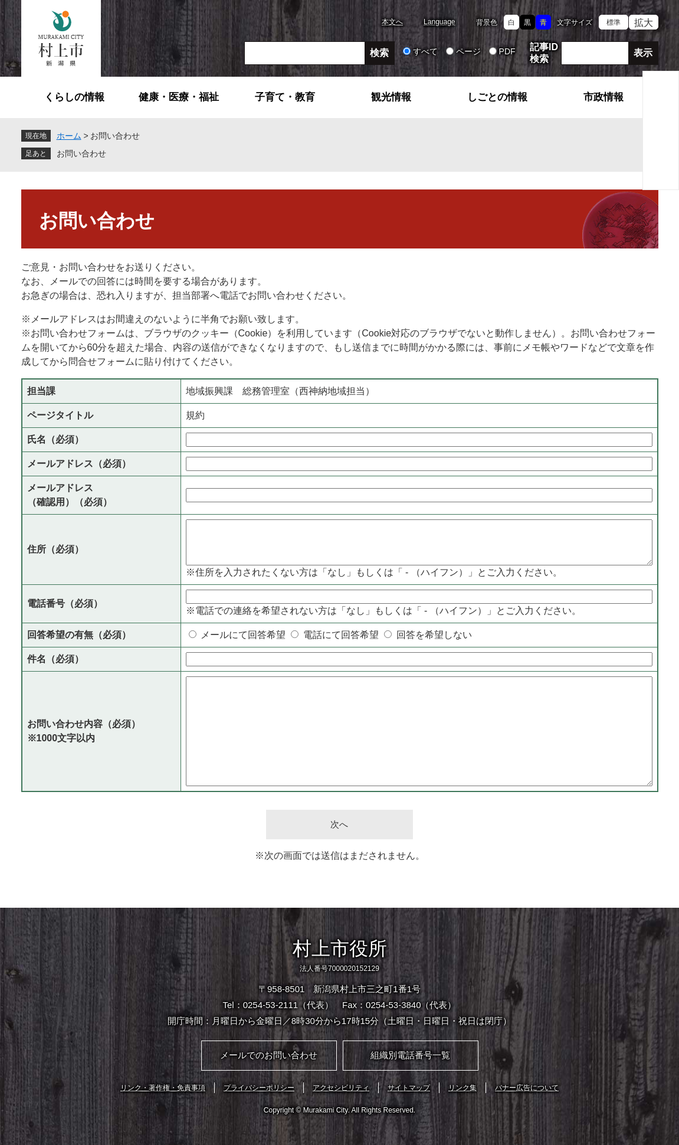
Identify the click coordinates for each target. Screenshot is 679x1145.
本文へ (392, 22)
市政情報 (603, 97)
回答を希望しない (434, 635)
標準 (613, 22)
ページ (468, 51)
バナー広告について (527, 1088)
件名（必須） (55, 659)
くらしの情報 (74, 97)
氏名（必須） (55, 439)
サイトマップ (409, 1088)
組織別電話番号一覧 (410, 1055)
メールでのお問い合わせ (268, 1055)
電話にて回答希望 (341, 635)
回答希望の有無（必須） (79, 635)
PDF (507, 51)
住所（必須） (55, 549)
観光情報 (391, 97)
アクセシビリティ (341, 1088)
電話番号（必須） (65, 603)
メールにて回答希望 (243, 635)
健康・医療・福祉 (179, 97)
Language (439, 22)
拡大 (643, 23)
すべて (425, 51)
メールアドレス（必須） (79, 464)
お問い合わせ (81, 153)
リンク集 (462, 1088)
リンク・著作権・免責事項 (162, 1088)
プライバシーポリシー (259, 1088)
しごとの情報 (497, 97)
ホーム (69, 135)
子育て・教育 (285, 97)
